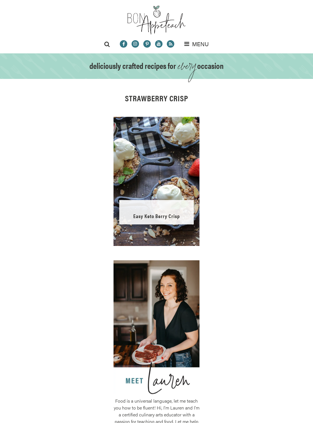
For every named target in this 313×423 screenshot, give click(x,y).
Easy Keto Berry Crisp (156, 216)
